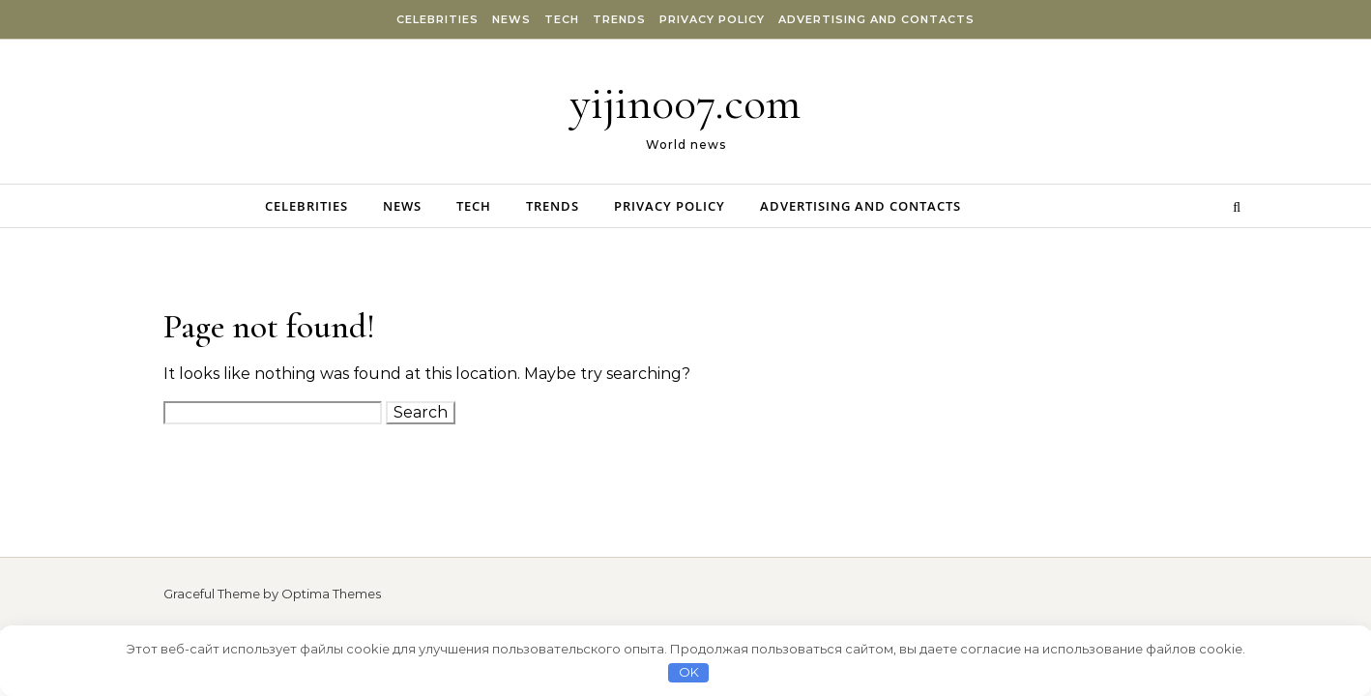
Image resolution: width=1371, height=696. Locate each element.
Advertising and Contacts (876, 19)
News (511, 19)
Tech (561, 19)
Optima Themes (331, 593)
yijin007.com (685, 103)
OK (689, 672)
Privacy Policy (712, 19)
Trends (619, 19)
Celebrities (437, 19)
